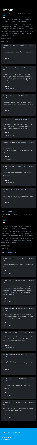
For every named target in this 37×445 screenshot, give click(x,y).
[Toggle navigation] (3, 2)
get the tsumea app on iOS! (9, 434)
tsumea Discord (6, 437)
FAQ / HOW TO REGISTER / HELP (11, 432)
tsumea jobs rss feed (8, 436)
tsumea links (6, 439)
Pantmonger (12, 14)
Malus (12, 45)
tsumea (3, 17)
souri (11, 68)
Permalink (31, 45)
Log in (7, 58)
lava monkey (13, 96)
